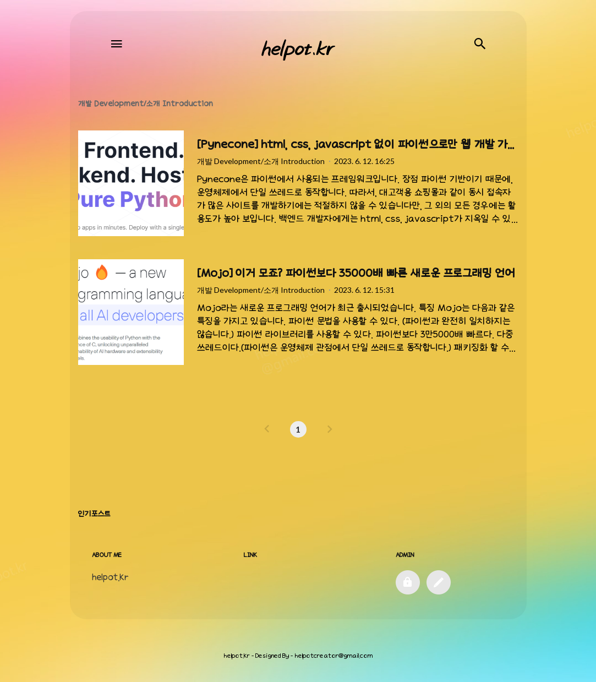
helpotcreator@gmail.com (333, 655)
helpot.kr (236, 655)
